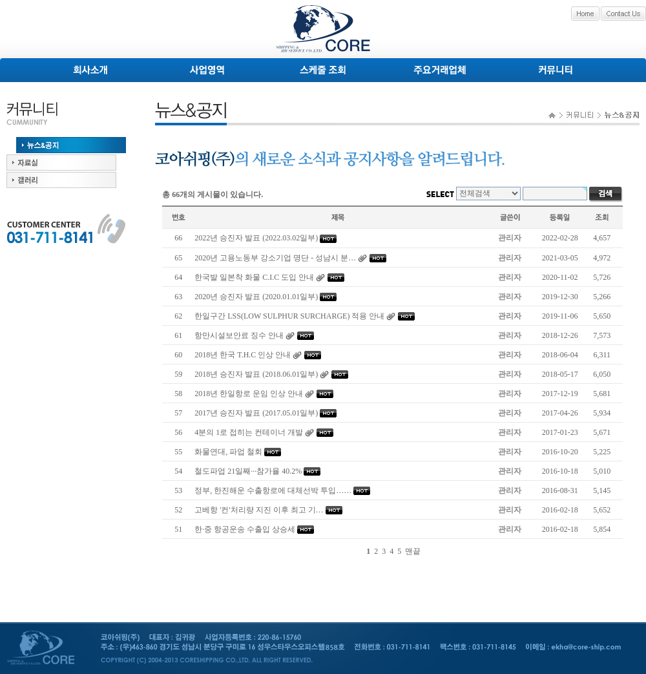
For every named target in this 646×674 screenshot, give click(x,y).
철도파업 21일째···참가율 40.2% (248, 471)
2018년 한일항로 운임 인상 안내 (248, 393)
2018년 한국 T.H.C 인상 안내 (242, 354)
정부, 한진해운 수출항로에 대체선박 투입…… (272, 490)
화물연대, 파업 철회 (228, 451)
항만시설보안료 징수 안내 (239, 335)
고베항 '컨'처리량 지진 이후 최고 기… (258, 509)
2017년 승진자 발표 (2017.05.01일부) (256, 412)
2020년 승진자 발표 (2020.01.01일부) (256, 296)
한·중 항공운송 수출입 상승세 (244, 529)
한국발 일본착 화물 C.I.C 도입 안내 (254, 277)
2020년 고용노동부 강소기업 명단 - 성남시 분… (275, 257)
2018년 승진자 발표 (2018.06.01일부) (256, 374)
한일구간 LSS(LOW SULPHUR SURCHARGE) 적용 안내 (289, 316)
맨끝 (413, 551)
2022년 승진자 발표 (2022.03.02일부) (256, 237)
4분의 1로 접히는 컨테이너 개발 (248, 432)
